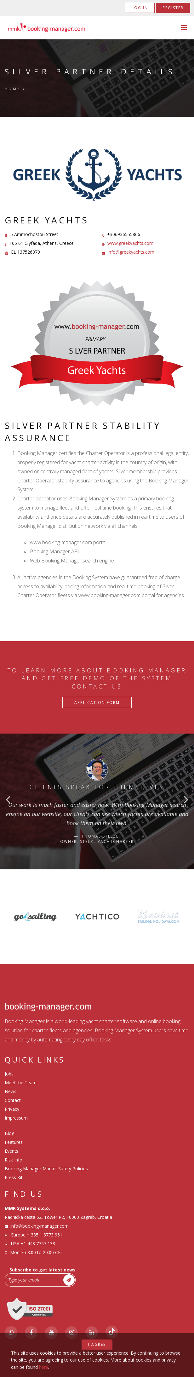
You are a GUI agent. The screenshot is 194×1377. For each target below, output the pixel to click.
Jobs (9, 1074)
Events (11, 1151)
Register (173, 7)
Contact (13, 1100)
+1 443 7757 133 (38, 1244)
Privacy (12, 1109)
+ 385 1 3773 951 (44, 1235)
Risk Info (13, 1160)
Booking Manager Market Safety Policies (46, 1169)
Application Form (97, 702)
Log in (140, 7)
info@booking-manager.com (39, 1226)
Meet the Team (21, 1083)
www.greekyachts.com (130, 243)
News (10, 1091)
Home (13, 88)
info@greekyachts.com (131, 252)
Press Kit (14, 1177)
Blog (9, 1133)
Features (14, 1142)
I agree (97, 1344)
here (43, 1367)
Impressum (16, 1118)
